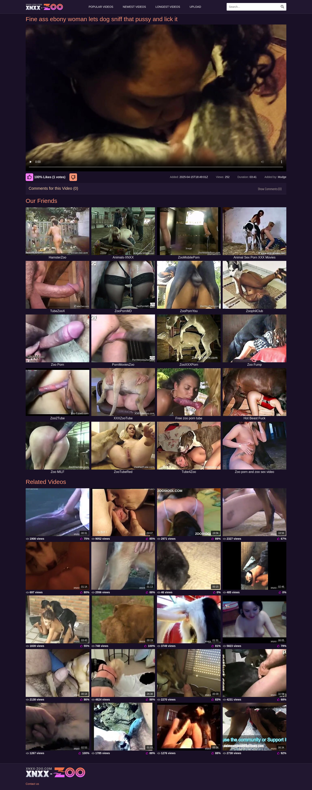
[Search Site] (282, 7)
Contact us (32, 783)
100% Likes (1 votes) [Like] (45, 177)
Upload (195, 6)
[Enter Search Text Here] (256, 7)
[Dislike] (73, 177)
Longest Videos (168, 6)
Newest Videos (134, 6)
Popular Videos (101, 6)
